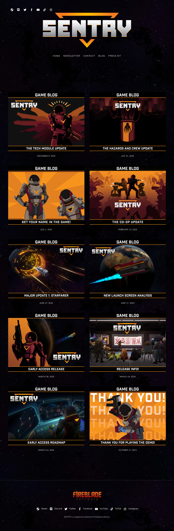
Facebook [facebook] (84, 511)
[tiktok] (44, 9)
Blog (101, 58)
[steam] (12, 9)
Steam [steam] (41, 511)
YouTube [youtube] (101, 511)
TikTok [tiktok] (115, 511)
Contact (89, 58)
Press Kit (114, 58)
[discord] (18, 9)
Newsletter (71, 58)
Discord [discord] (55, 511)
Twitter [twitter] (69, 511)
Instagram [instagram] (130, 511)
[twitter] (25, 9)
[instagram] (51, 9)
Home (56, 58)
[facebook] (31, 9)
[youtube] (38, 9)
